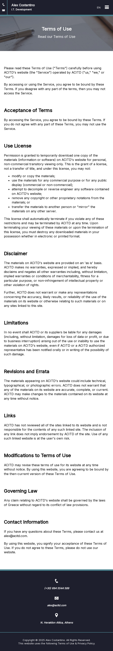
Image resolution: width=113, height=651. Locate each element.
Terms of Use (66, 643)
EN (98, 7)
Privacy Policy (86, 643)
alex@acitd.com (15, 536)
